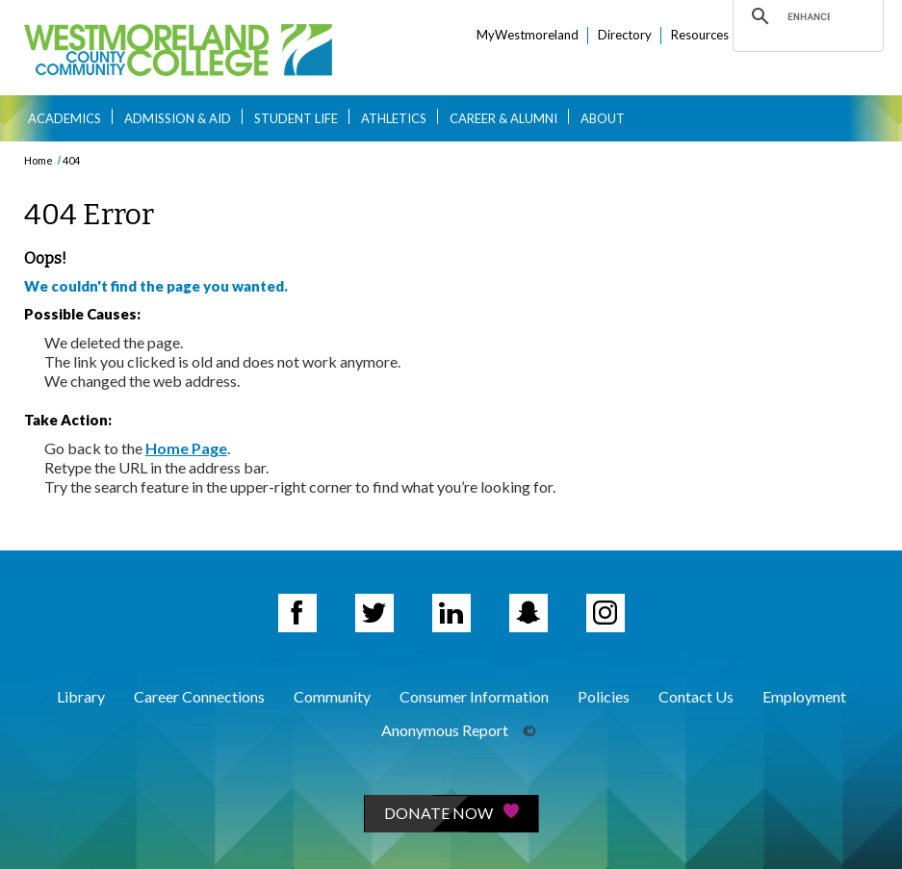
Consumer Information (474, 696)
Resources (700, 34)
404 (71, 160)
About (602, 118)
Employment (804, 696)
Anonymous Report (444, 730)
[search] (808, 16)
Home (38, 160)
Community (332, 696)
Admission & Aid (177, 118)
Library (81, 696)
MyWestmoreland (528, 34)
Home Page (186, 448)
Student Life (296, 118)
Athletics (393, 118)
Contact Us (696, 696)
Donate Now (451, 813)
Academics (64, 118)
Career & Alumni (503, 118)
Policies (604, 696)
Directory (625, 34)
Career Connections (199, 696)
